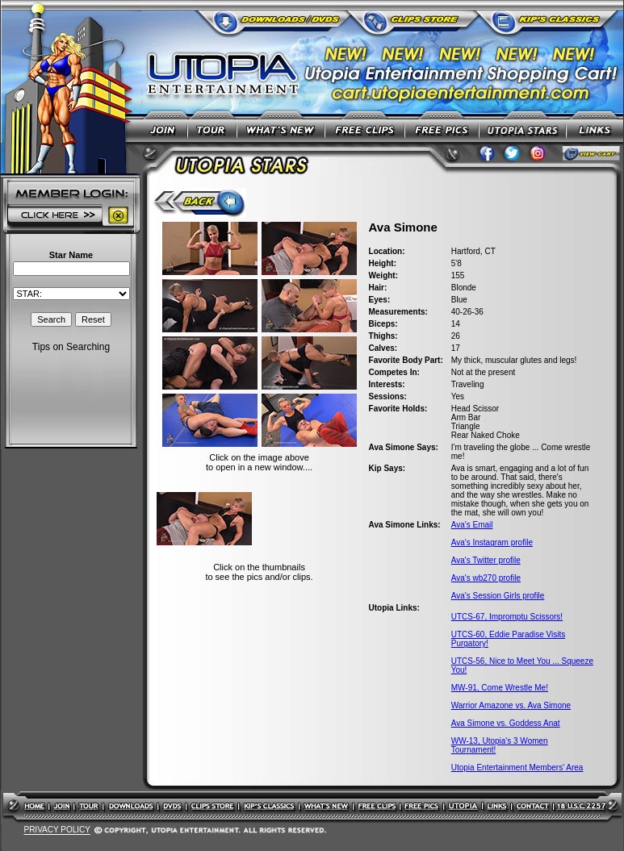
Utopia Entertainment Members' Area (517, 767)
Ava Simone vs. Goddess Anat (505, 723)
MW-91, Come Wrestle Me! (499, 687)
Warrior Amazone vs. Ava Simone (511, 705)
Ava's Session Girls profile (498, 595)
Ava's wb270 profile (486, 578)
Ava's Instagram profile (492, 542)
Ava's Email (472, 524)
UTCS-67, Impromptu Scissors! (507, 616)
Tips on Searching (71, 346)
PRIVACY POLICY (56, 830)
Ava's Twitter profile (486, 560)
